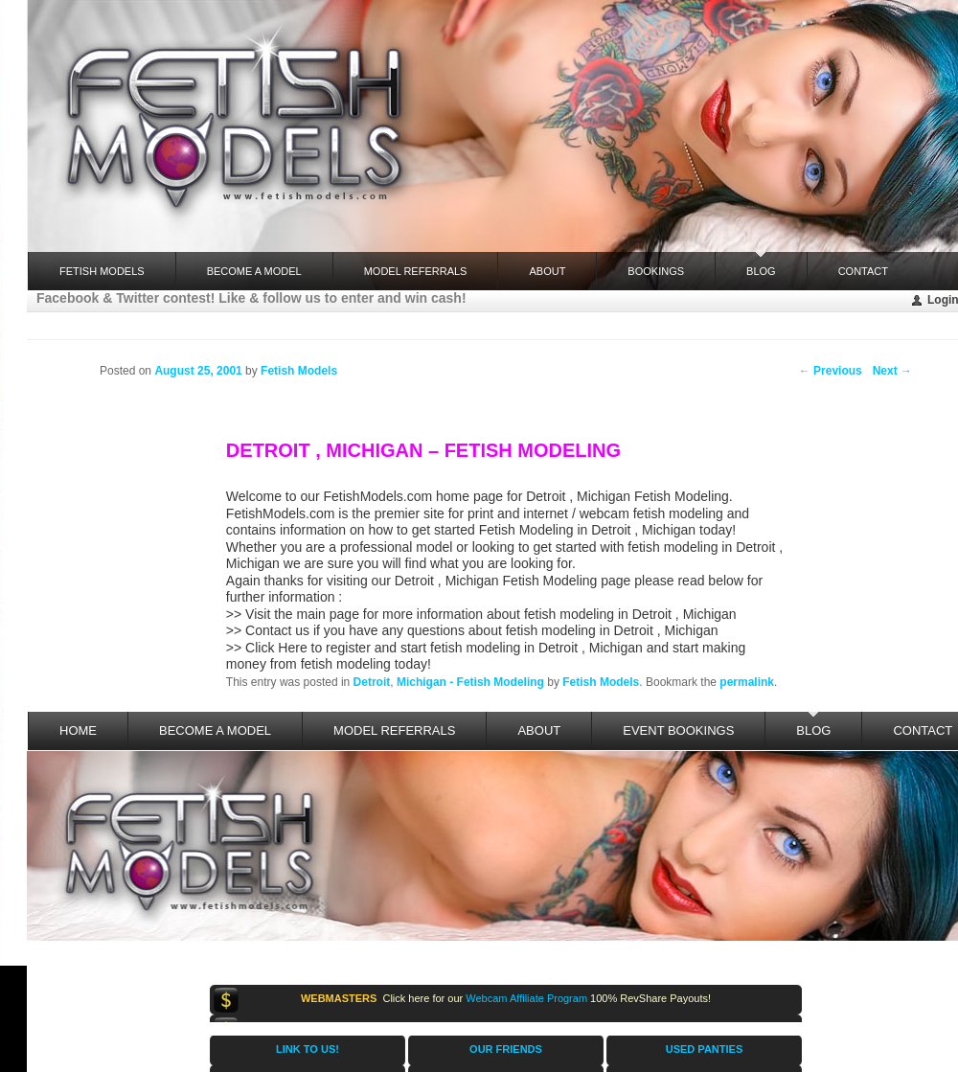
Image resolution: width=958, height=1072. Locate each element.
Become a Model (254, 271)
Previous (830, 370)
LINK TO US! (307, 1049)
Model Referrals (416, 271)
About (547, 271)
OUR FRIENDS (505, 1049)
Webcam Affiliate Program (526, 998)
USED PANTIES (704, 1049)
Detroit (372, 682)
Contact (863, 271)
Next (892, 370)
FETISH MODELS (102, 271)
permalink (746, 682)
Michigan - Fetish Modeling (470, 682)
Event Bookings (678, 730)
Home (78, 730)
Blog (761, 264)
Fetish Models (600, 682)
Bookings (655, 271)
